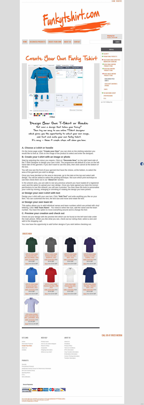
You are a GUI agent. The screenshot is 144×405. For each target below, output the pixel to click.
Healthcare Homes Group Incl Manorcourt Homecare (112, 60)
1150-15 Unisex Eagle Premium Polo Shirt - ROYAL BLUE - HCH (31, 285)
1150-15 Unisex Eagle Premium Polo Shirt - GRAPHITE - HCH (51, 255)
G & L (105, 98)
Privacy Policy (68, 345)
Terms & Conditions (69, 348)
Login (113, 1)
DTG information (69, 350)
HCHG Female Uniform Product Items (110, 65)
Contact (77, 41)
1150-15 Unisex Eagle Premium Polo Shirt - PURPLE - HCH (90, 255)
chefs (105, 89)
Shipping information (46, 350)
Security (106, 54)
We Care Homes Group (110, 93)
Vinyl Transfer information (71, 352)
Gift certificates (26, 377)
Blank (26, 263)
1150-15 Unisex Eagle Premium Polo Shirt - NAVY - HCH (70, 255)
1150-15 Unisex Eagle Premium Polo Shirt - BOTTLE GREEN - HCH (31, 255)
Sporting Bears (108, 96)
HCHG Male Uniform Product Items (109, 69)
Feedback (67, 343)
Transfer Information (70, 358)
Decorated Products (37, 41)
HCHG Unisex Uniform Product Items (110, 74)
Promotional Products (110, 56)
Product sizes (45, 341)
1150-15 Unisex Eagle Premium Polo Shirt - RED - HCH (51, 285)
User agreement (51, 398)
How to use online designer (48, 343)
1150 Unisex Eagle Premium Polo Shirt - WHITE (70, 285)
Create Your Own (54, 41)
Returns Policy (45, 345)
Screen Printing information (71, 356)
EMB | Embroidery (30, 259)
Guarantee (44, 348)
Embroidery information (70, 354)
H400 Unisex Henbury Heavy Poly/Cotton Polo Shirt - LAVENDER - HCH (32, 315)
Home (25, 41)
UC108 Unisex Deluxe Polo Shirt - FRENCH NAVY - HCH (90, 285)
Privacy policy (61, 398)
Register (119, 1)
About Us (67, 41)
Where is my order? (46, 352)
